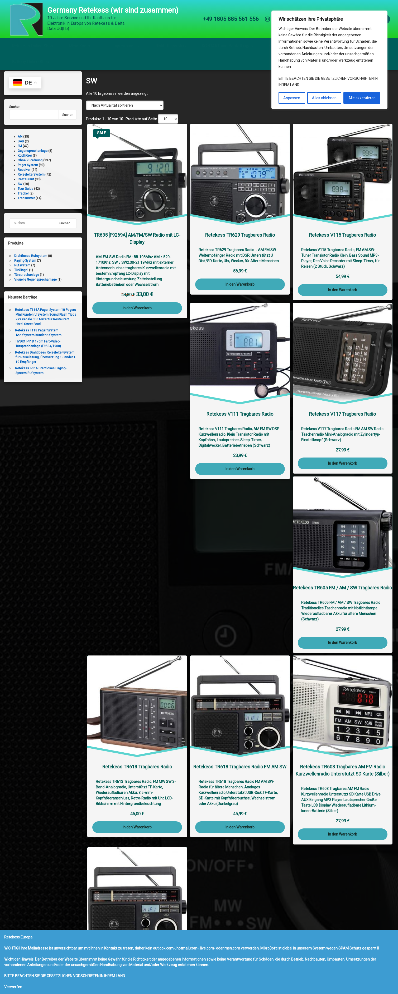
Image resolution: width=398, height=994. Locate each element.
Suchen (14, 111)
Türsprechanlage (26, 279)
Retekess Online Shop (32, 45)
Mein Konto (79, 45)
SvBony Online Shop (30, 61)
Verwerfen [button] (13, 987)
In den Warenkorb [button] (137, 313)
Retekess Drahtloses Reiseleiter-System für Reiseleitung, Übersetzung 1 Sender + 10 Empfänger (45, 362)
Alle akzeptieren (362, 98)
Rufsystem (22, 270)
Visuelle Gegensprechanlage (35, 284)
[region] (329, 60)
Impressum (122, 45)
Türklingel (21, 275)
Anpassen (291, 98)
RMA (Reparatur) (170, 45)
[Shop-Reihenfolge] (125, 110)
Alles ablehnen (324, 98)
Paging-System (25, 265)
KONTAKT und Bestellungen (227, 45)
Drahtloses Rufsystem (30, 260)
